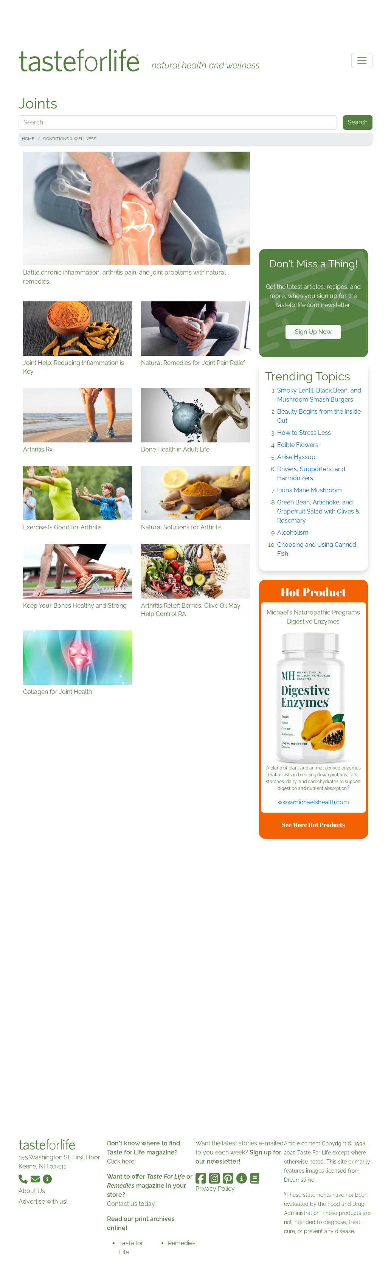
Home (28, 139)
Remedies (182, 1243)
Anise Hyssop (296, 457)
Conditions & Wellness (69, 139)
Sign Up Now (313, 331)
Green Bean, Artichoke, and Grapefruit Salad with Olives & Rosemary (318, 511)
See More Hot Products (313, 825)
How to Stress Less (304, 432)
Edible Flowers (297, 444)
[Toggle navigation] (361, 60)
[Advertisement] (195, 22)
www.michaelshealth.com (313, 802)
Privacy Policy (215, 1188)
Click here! (121, 1161)
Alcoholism (293, 532)
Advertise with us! (43, 1201)
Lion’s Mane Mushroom (309, 490)
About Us (32, 1191)
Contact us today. (131, 1203)
